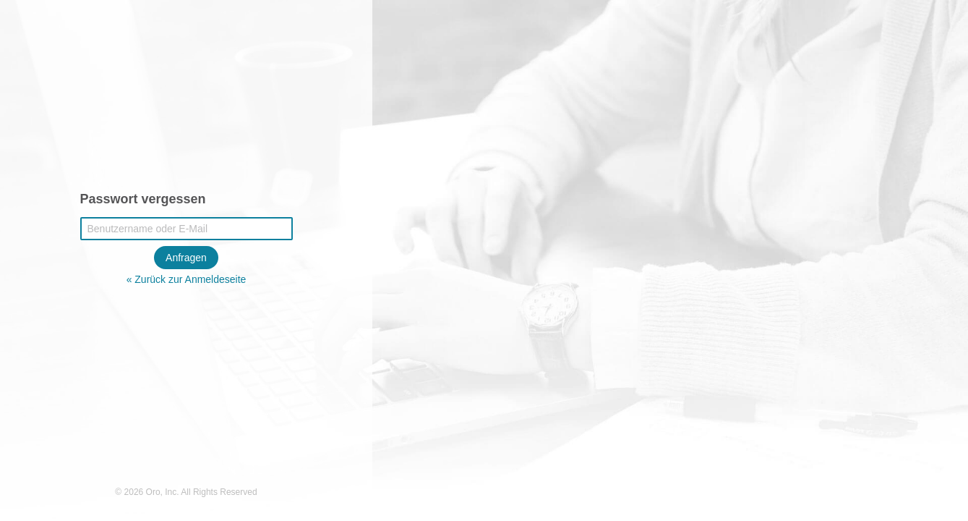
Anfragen (186, 257)
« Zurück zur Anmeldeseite (187, 279)
